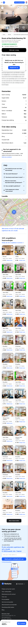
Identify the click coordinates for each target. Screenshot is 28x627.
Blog (3, 610)
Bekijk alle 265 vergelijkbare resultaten (13, 242)
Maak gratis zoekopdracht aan (14, 559)
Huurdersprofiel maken (8, 607)
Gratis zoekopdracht (19, 2)
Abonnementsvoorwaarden (9, 604)
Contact (21, 623)
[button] (15, 44)
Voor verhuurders (6, 591)
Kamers (9, 34)
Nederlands (20, 584)
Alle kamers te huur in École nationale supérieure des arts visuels (14, 229)
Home (4, 34)
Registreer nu (14, 67)
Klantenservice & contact (9, 594)
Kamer (24, 94)
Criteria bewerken (6, 562)
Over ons (4, 596)
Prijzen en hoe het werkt (8, 589)
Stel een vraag (14, 50)
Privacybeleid (5, 599)
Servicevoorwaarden (7, 602)
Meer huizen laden (14, 520)
